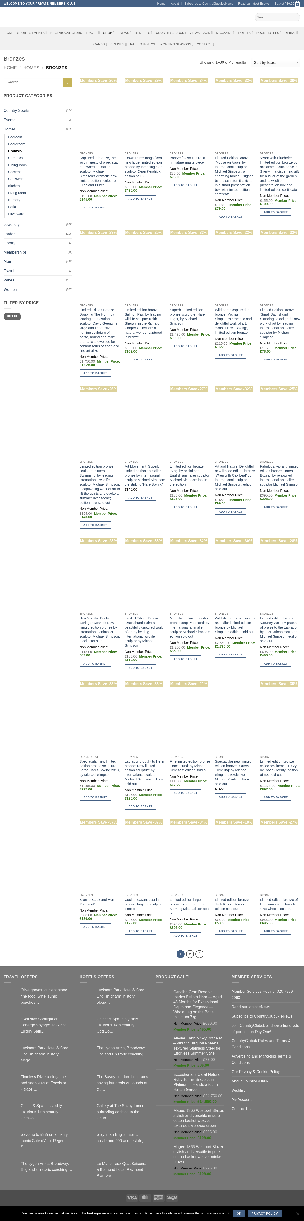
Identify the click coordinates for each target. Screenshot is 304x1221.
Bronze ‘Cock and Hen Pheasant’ (97, 902)
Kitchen (14, 186)
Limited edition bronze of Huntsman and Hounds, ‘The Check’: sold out (279, 904)
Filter (12, 316)
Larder (9, 234)
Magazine (225, 33)
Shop (108, 33)
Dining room (17, 165)
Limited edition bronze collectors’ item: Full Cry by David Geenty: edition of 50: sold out (279, 768)
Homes (31, 67)
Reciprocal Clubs (66, 33)
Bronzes (15, 151)
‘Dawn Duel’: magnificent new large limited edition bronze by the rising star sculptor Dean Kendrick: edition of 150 (144, 167)
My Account (242, 1099)
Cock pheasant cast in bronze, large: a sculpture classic (144, 904)
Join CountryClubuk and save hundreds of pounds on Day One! (265, 1028)
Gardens (14, 172)
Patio (12, 207)
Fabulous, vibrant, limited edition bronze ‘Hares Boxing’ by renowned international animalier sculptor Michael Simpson (279, 475)
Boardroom (16, 144)
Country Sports (16, 110)
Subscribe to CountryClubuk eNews (208, 3)
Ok (239, 1213)
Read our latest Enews (253, 3)
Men (7, 261)
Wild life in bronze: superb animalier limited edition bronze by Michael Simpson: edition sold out (235, 625)
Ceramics (15, 158)
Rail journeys (142, 44)
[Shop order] (275, 62)
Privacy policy (264, 1213)
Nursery (14, 200)
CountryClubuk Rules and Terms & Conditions (261, 1044)
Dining (291, 33)
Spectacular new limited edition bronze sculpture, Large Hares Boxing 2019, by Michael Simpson (100, 768)
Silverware (16, 214)
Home (161, 3)
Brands (99, 44)
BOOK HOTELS (268, 33)
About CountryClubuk (250, 1081)
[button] (287, 3)
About (175, 3)
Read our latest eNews (251, 1007)
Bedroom (15, 137)
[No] (297, 1215)
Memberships (15, 252)
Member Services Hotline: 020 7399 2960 (262, 994)
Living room (17, 193)
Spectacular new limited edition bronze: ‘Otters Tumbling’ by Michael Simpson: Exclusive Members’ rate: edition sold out (233, 772)
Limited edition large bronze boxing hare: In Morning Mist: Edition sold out (189, 906)
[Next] (199, 954)
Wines (9, 280)
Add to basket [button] (95, 207)
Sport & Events (32, 33)
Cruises (118, 44)
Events (9, 120)
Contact (205, 44)
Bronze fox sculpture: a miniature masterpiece (187, 160)
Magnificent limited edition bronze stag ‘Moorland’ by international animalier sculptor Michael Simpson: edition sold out (190, 627)
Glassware (16, 179)
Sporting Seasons (175, 44)
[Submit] (295, 17)
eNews (125, 33)
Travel (93, 33)
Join (208, 33)
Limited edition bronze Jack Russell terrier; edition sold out (232, 904)
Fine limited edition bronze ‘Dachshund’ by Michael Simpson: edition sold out (190, 765)
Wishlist (238, 1090)
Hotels (245, 33)
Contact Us (241, 1109)
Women (10, 289)
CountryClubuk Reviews (178, 33)
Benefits (143, 33)
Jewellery (12, 224)
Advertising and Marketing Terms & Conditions (261, 1059)
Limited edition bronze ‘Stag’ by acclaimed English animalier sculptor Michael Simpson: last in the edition (189, 475)
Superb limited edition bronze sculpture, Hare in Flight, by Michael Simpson (189, 316)
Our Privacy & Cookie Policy (256, 1072)
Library (9, 243)
